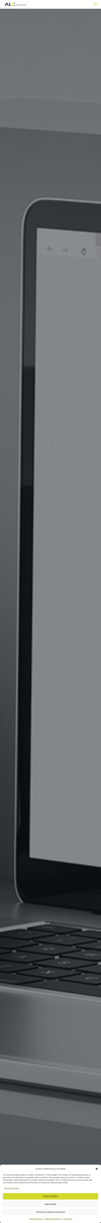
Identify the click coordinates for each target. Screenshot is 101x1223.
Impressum (67, 1219)
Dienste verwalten (11, 1188)
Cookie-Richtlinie (36, 1219)
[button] (96, 1168)
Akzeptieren (50, 1196)
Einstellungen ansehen (50, 1212)
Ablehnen (50, 1204)
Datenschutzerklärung (53, 1219)
